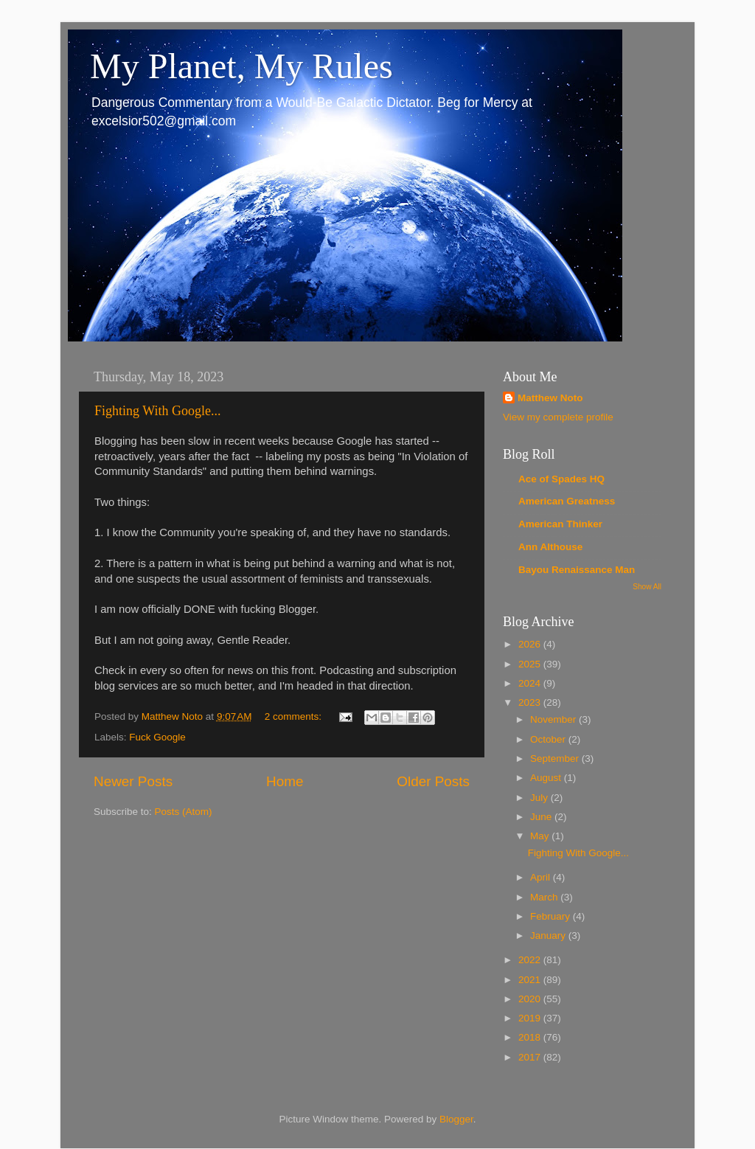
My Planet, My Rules (241, 66)
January (549, 935)
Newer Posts (133, 781)
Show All (647, 587)
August (547, 777)
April (541, 877)
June (542, 816)
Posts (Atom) (183, 811)
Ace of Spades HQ (561, 479)
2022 (530, 959)
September (556, 758)
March (545, 897)
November (554, 719)
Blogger (456, 1119)
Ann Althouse (550, 546)
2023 (530, 702)
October (549, 739)
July (540, 797)
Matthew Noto (550, 397)
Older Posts (433, 781)
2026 (530, 644)
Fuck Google (157, 737)
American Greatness (566, 501)
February (551, 916)
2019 (530, 1018)
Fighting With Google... (157, 410)
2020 (530, 998)
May (541, 835)
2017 (530, 1057)
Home (284, 781)
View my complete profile (558, 417)
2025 (530, 664)
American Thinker (560, 524)
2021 (530, 979)
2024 (530, 683)
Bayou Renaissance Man (576, 569)
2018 (530, 1037)
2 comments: (294, 716)
